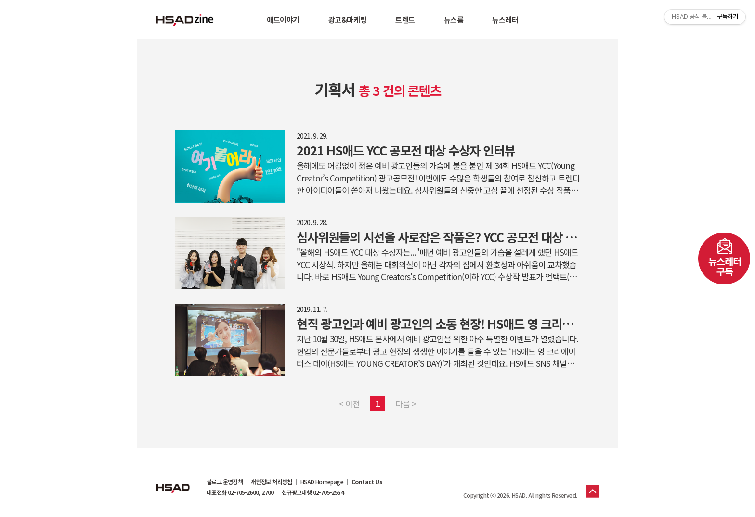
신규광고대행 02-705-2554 (313, 492)
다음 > (405, 404)
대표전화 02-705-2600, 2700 (240, 492)
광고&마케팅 (347, 19)
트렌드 (405, 19)
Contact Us (366, 482)
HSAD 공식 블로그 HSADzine (185, 20)
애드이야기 (283, 19)
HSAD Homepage (321, 482)
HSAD (173, 481)
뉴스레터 (505, 19)
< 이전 (349, 404)
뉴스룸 (454, 19)
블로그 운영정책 (225, 482)
